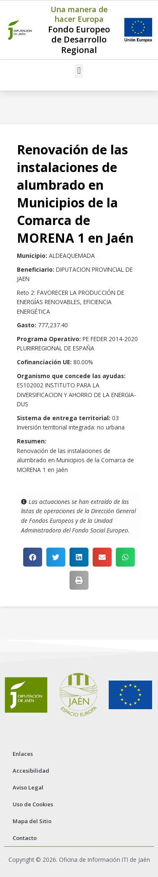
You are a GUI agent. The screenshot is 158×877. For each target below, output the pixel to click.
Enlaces (23, 754)
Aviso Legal (28, 787)
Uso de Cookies (33, 804)
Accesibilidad (31, 770)
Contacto (25, 838)
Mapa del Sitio (32, 821)
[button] (79, 71)
